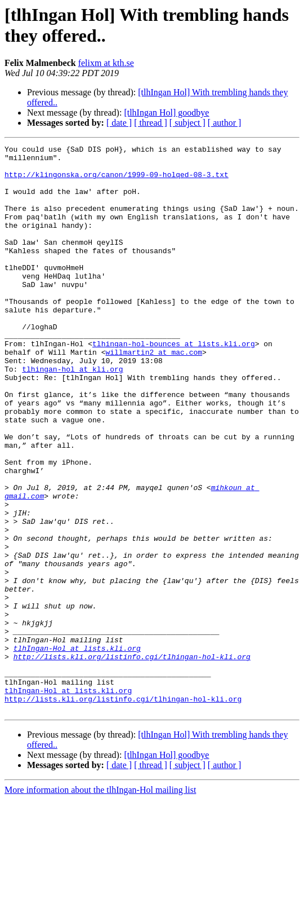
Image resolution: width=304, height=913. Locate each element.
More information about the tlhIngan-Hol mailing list (100, 903)
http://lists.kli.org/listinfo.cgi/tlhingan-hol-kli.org (132, 760)
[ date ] (119, 122)
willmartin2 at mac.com (153, 394)
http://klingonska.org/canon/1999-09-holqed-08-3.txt (117, 181)
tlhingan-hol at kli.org (72, 414)
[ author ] (225, 122)
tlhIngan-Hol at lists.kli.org (77, 749)
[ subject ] (187, 122)
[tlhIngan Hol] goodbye (166, 112)
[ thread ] (150, 122)
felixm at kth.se (106, 63)
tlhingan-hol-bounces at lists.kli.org (173, 384)
